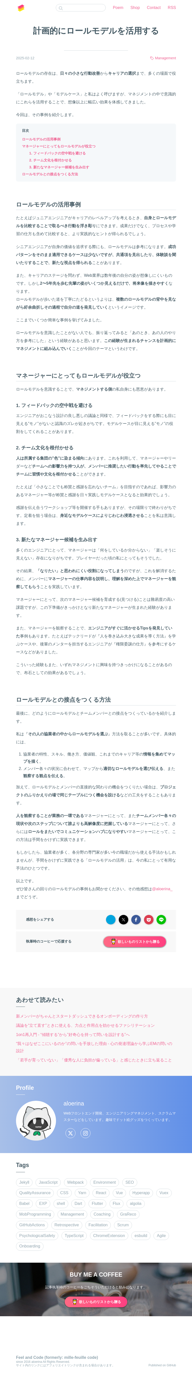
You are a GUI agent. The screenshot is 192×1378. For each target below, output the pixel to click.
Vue (119, 1193)
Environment (104, 1182)
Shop (135, 7)
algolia (135, 1203)
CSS (64, 1193)
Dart (78, 1203)
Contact (154, 7)
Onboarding (29, 1246)
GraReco (128, 1214)
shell (61, 1203)
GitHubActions (32, 1225)
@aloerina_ (162, 889)
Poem (118, 7)
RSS (172, 7)
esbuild (140, 1236)
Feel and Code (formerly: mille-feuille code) (57, 1357)
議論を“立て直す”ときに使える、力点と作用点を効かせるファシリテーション (85, 1025)
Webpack (75, 1182)
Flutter (97, 1203)
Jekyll (24, 1182)
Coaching (102, 1214)
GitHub (171, 1365)
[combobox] (81, 7)
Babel (24, 1203)
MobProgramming (35, 1214)
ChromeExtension (109, 1236)
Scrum (123, 1225)
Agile (161, 1236)
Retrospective (66, 1225)
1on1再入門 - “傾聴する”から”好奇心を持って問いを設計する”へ (73, 1035)
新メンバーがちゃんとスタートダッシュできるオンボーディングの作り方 (82, 1016)
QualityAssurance (34, 1193)
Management (165, 58)
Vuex (164, 1193)
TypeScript (74, 1236)
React (101, 1193)
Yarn (82, 1193)
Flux (116, 1203)
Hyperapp (141, 1193)
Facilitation (98, 1225)
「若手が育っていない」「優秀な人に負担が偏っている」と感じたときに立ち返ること (94, 1060)
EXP (43, 1203)
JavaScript (48, 1182)
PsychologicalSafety (37, 1236)
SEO (130, 1182)
